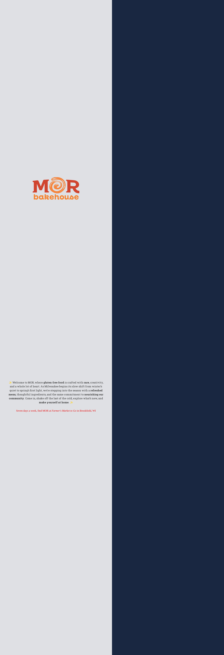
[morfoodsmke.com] (56, 181)
